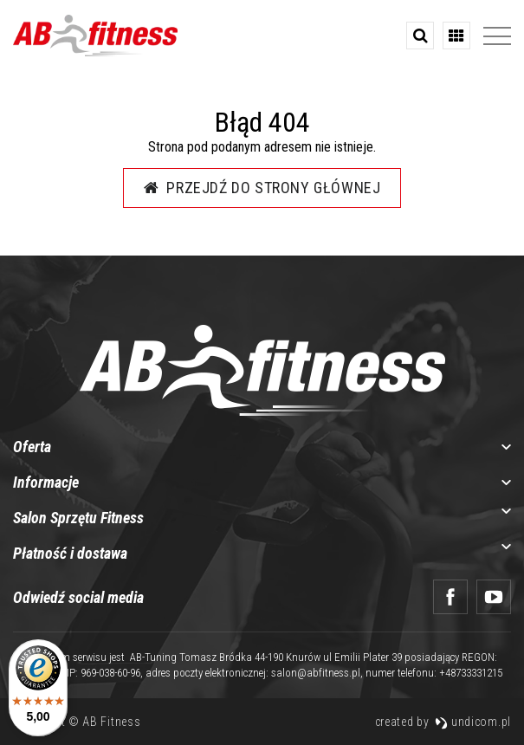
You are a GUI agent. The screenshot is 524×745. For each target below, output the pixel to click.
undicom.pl (473, 722)
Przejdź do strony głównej (262, 187)
